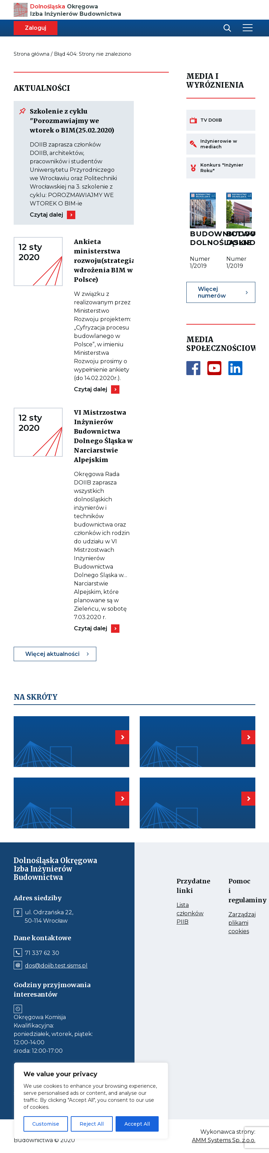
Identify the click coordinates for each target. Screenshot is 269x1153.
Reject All (92, 1124)
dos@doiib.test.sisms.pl (56, 966)
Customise (45, 1124)
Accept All (137, 1124)
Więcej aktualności (52, 654)
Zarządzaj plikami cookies (235, 923)
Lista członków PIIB (183, 914)
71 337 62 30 (42, 953)
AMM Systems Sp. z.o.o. (223, 1140)
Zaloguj (35, 28)
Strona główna (31, 54)
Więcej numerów (212, 292)
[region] (91, 1101)
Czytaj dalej (46, 214)
